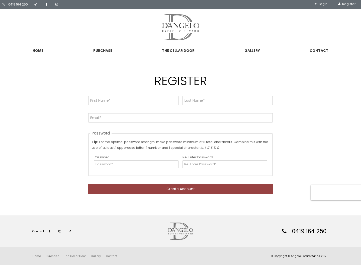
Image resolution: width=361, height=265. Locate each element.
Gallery (252, 50)
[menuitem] (36, 256)
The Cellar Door (178, 50)
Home (38, 50)
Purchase (102, 50)
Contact (319, 50)
